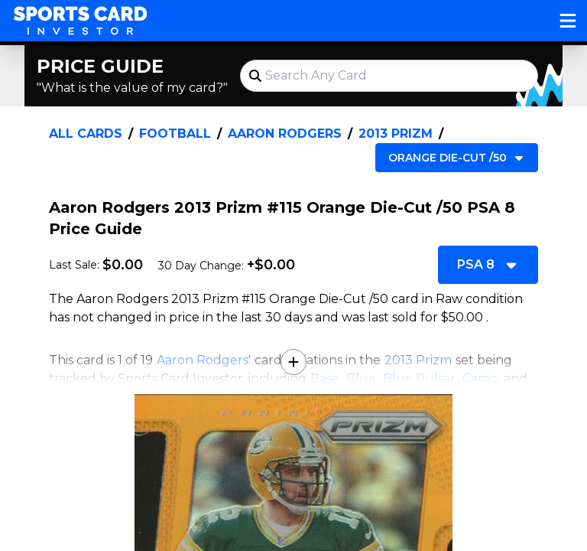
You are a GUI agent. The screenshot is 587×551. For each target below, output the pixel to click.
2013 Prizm (395, 133)
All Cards (85, 133)
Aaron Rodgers (285, 133)
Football (175, 133)
